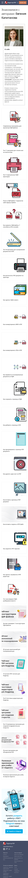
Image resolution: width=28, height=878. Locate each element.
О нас (15, 867)
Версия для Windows (18, 854)
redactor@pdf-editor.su (8, 846)
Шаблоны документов (8, 858)
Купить (22, 2)
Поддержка (16, 870)
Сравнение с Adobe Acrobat (7, 871)
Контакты (16, 872)
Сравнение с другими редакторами (8, 868)
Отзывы (16, 869)
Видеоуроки (6, 856)
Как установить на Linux (18, 861)
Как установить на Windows (18, 858)
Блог (4, 859)
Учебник (5, 854)
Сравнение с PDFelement (6, 874)
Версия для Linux (18, 856)
